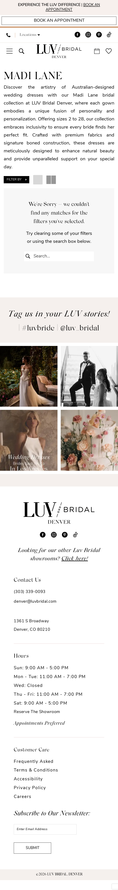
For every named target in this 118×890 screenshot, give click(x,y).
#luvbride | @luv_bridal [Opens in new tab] (60, 333)
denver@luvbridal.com (35, 606)
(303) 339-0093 (30, 597)
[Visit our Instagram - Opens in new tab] (88, 38)
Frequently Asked (34, 766)
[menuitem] (8, 38)
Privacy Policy (30, 793)
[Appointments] (59, 23)
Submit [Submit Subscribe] (36, 857)
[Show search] (22, 54)
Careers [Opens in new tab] (22, 801)
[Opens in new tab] (29, 381)
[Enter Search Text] (59, 259)
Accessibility (28, 784)
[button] (30, 38)
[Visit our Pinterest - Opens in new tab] (99, 38)
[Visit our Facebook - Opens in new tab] (77, 38)
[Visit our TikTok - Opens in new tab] (109, 38)
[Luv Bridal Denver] (59, 54)
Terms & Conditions (36, 775)
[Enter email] (51, 835)
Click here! (74, 563)
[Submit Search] (28, 259)
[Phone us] (8, 38)
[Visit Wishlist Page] (109, 54)
